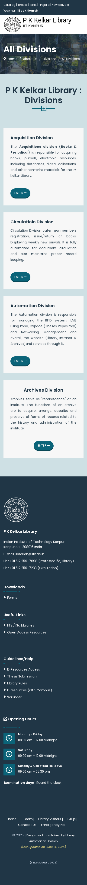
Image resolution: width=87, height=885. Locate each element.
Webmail (9, 11)
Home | (12, 819)
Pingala (44, 5)
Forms (10, 597)
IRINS (33, 5)
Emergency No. (53, 824)
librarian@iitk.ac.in (30, 554)
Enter (20, 193)
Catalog (9, 5)
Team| (28, 819)
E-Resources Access (23, 669)
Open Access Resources (26, 632)
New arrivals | (61, 5)
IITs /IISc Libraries (20, 625)
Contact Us (27, 824)
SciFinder (12, 697)
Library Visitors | (50, 819)
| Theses (22, 5)
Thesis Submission (22, 676)
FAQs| (72, 819)
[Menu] (81, 43)
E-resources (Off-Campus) (29, 690)
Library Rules (15, 683)
